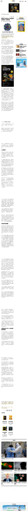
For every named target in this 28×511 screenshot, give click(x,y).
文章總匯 (7, 14)
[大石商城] (25, 1)
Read (21, 48)
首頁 (2, 14)
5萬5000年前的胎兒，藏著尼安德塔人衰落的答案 (23, 55)
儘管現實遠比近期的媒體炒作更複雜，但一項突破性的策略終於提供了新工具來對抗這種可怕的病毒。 (7, 36)
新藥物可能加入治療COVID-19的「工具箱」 (7, 458)
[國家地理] (13, 1)
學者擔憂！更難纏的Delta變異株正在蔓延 (20, 470)
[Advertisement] (6, 137)
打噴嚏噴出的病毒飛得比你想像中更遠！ (7, 470)
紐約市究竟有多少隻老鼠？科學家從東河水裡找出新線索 (23, 51)
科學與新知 (4, 14)
